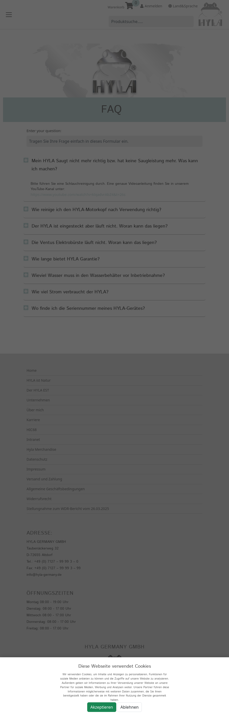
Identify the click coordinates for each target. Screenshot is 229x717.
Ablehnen (130, 707)
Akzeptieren (101, 707)
